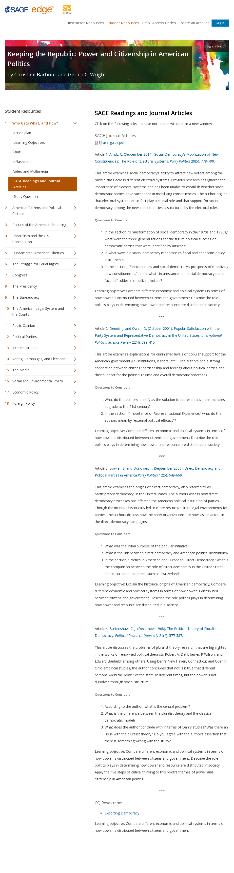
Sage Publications (33, 854)
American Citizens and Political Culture (36, 210)
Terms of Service (138, 854)
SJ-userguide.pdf (111, 142)
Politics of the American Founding (39, 224)
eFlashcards (22, 161)
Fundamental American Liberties (38, 252)
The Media (20, 370)
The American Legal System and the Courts (38, 311)
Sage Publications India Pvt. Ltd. (76, 854)
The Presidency (24, 286)
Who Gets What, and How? (35, 123)
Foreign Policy (23, 403)
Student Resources (123, 22)
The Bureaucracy (25, 297)
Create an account (193, 22)
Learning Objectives (29, 142)
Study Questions (26, 196)
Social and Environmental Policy (37, 381)
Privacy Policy (196, 854)
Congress (19, 275)
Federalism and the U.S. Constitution (31, 238)
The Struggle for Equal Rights (35, 264)
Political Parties (24, 336)
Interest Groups (24, 347)
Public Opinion (23, 325)
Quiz (16, 152)
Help (146, 22)
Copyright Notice (169, 854)
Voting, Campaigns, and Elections (38, 358)
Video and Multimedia (30, 171)
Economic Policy (25, 392)
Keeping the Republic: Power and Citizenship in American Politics (98, 58)
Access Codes (164, 22)
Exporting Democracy (122, 813)
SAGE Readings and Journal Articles (36, 184)
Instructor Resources (86, 22)
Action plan (22, 132)
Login (220, 22)
